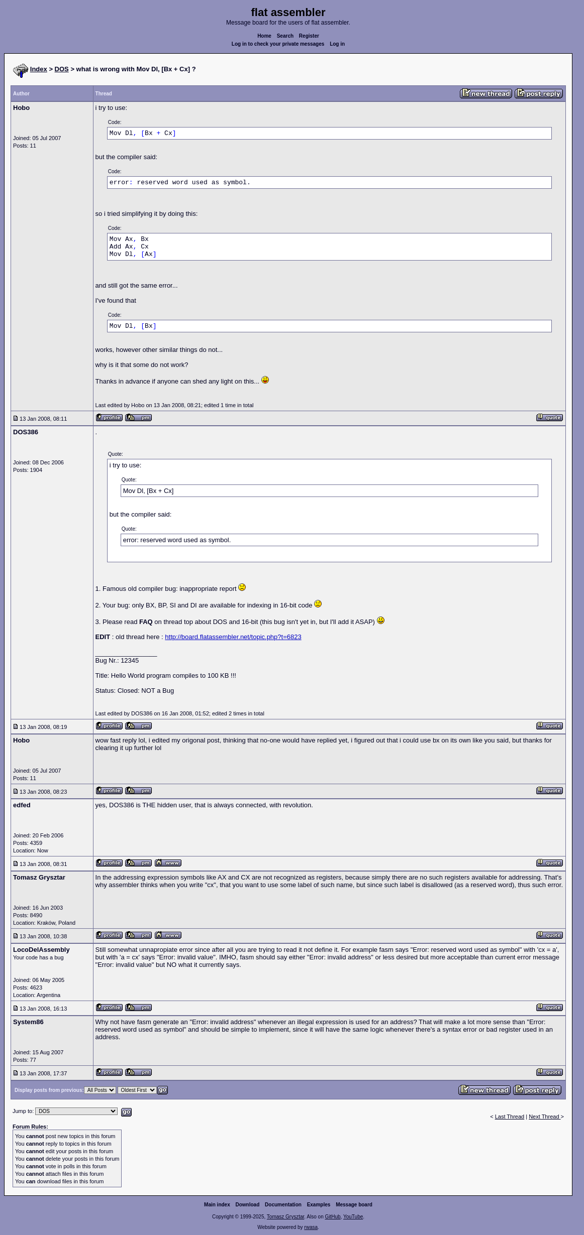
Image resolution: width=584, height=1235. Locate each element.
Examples (319, 1204)
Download (248, 1204)
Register (309, 36)
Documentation (283, 1204)
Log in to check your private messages (278, 44)
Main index (217, 1204)
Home (264, 36)
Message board (354, 1204)
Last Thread (510, 1117)
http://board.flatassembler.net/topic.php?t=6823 (233, 637)
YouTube (353, 1216)
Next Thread (544, 1117)
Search (285, 36)
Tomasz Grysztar (285, 1216)
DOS (62, 69)
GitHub (332, 1216)
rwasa (311, 1227)
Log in (337, 44)
